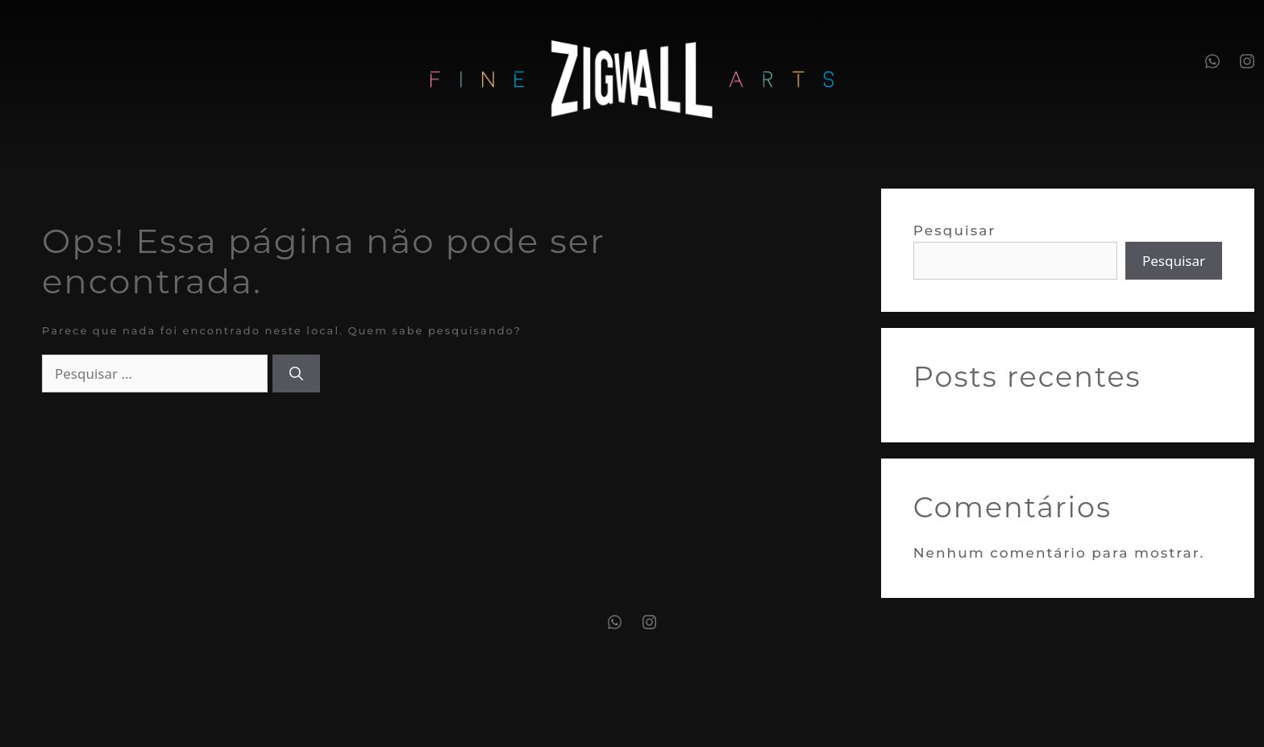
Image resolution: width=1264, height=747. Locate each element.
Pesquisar (954, 230)
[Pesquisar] (296, 374)
